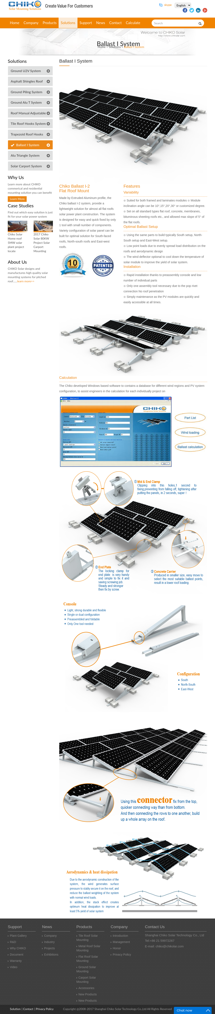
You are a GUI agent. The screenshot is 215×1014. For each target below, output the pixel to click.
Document (15, 954)
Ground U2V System (26, 71)
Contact (28, 1009)
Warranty (15, 960)
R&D (12, 942)
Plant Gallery (17, 935)
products (49, 23)
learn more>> (25, 281)
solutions (68, 23)
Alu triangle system (25, 155)
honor (116, 948)
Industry (48, 942)
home (14, 23)
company (31, 23)
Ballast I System (134, 47)
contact (115, 23)
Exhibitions (50, 954)
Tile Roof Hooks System (28, 123)
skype (165, 5)
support (86, 23)
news (100, 23)
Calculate (133, 23)
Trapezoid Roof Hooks (27, 134)
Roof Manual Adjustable (28, 113)
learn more (17, 199)
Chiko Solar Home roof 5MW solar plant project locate (16, 242)
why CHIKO (17, 948)
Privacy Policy (121, 954)
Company (49, 935)
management (120, 942)
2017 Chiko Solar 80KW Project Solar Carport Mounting (42, 242)
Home (102, 47)
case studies (21, 205)
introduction (119, 935)
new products (86, 994)
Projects (48, 948)
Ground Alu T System (26, 102)
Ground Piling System (26, 92)
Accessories (85, 988)
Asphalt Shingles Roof (27, 81)
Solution (15, 1009)
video (12, 967)
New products (86, 1000)
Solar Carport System (26, 166)
